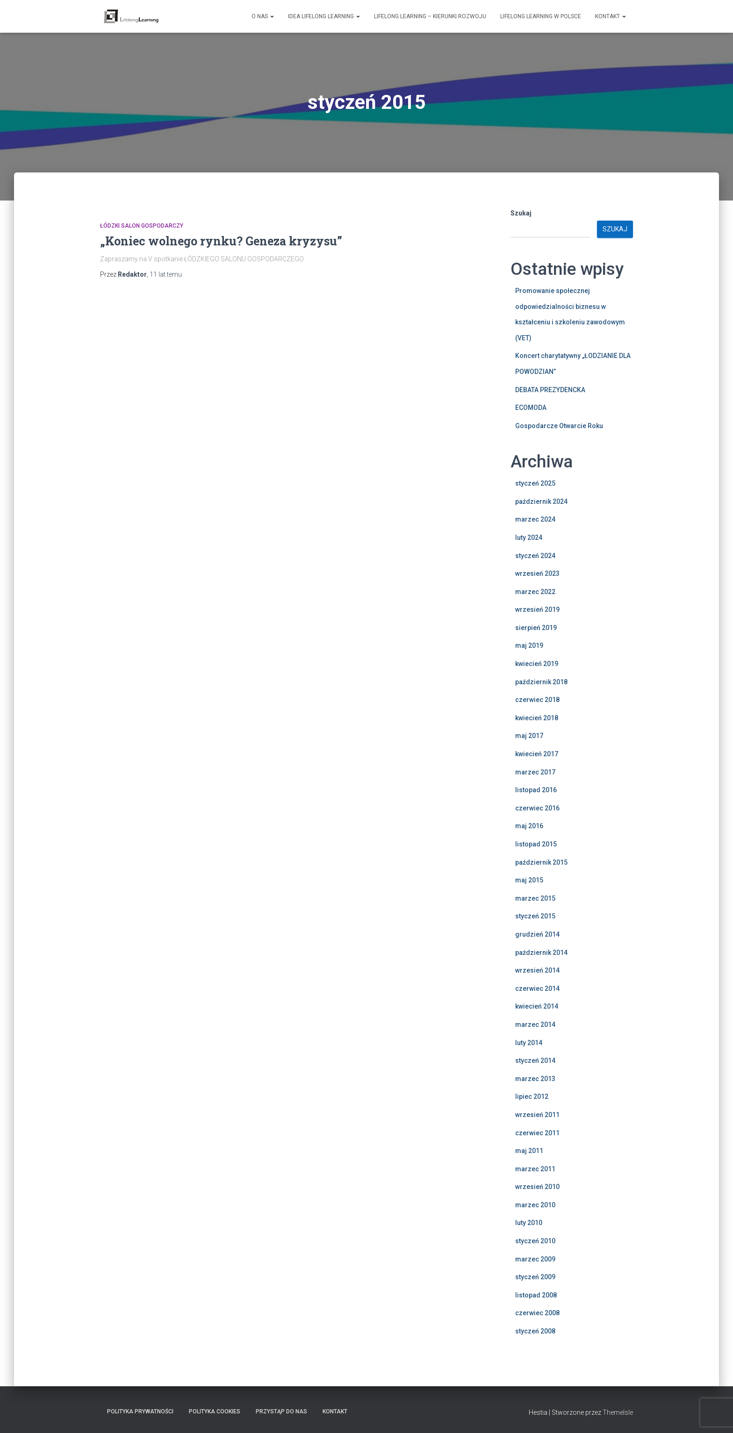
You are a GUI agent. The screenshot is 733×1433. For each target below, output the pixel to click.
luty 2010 (528, 1222)
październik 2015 (541, 862)
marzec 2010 (535, 1205)
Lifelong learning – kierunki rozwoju (430, 16)
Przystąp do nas (281, 1411)
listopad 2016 (536, 790)
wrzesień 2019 (537, 609)
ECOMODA (530, 407)
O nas (263, 16)
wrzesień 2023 (537, 573)
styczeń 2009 (535, 1277)
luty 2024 (528, 537)
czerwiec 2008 (537, 1313)
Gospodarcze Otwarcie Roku (559, 426)
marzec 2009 (535, 1259)
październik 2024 (541, 501)
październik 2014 (541, 952)
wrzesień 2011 (537, 1114)
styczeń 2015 (535, 916)
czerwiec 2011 (537, 1133)
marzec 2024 (535, 519)
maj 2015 (529, 880)
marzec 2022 (535, 591)
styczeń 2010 (535, 1241)
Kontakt (610, 16)
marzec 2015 (535, 898)
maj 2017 (529, 735)
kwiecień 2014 (536, 1006)
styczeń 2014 (535, 1060)
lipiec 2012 (531, 1096)
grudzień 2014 (537, 934)
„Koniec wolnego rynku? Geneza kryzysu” (221, 241)
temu (166, 274)
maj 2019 (529, 645)
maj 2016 (529, 826)
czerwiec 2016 (537, 808)
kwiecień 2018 (536, 718)
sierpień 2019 (536, 627)
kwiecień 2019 (536, 663)
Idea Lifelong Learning (324, 16)
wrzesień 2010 (537, 1186)
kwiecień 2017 (536, 754)
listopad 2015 (536, 844)
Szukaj (521, 213)
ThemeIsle (618, 1412)
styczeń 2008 (535, 1331)
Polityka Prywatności (140, 1411)
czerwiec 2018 (537, 699)
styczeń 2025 (535, 483)
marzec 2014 (535, 1024)
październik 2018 (541, 682)
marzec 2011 (535, 1169)
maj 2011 (529, 1150)
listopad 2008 (536, 1295)
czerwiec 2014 (537, 988)
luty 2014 (528, 1042)
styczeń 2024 (535, 555)
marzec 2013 (535, 1078)
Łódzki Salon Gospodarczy (141, 225)
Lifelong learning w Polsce (540, 16)
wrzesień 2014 (537, 970)
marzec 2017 (535, 772)
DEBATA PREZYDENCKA (550, 390)
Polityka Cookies (214, 1411)
